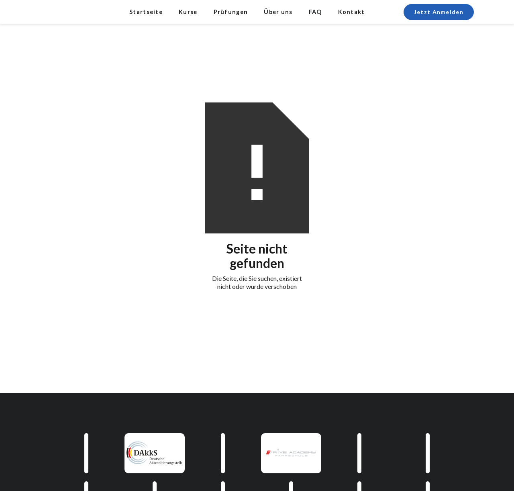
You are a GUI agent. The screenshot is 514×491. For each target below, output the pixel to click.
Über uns (278, 11)
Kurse (188, 11)
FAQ (315, 11)
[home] (64, 12)
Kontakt (351, 11)
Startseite (146, 11)
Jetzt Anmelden (438, 11)
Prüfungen (231, 11)
